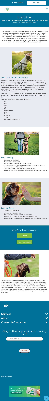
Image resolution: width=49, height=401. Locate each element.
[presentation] (24, 344)
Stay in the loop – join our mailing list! (24, 333)
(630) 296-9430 (18, 2)
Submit (24, 351)
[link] (36, 3)
